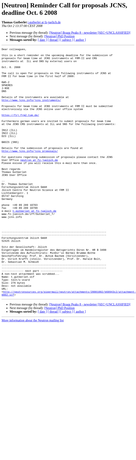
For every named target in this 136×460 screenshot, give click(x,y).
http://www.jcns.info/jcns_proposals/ (30, 172)
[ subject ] (66, 40)
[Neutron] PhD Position (59, 36)
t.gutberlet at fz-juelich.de (44, 22)
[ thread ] (53, 40)
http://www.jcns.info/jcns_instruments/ (31, 111)
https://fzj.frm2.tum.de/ (20, 129)
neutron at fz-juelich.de (39, 182)
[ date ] (42, 40)
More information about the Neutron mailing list (33, 370)
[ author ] (80, 40)
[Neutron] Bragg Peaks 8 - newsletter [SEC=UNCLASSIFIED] (89, 32)
